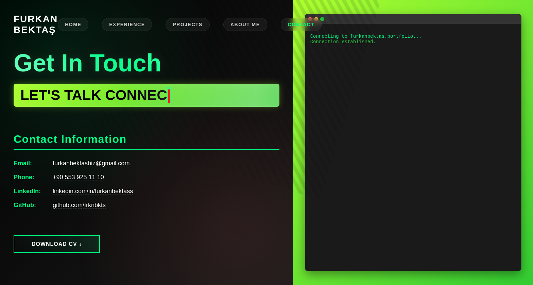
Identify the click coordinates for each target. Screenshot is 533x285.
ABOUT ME (245, 24)
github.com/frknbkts (79, 205)
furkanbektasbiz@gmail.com (91, 163)
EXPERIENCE (127, 24)
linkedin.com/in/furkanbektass (93, 191)
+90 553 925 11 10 (78, 177)
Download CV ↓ (57, 244)
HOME (73, 24)
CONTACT (301, 24)
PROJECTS (187, 24)
